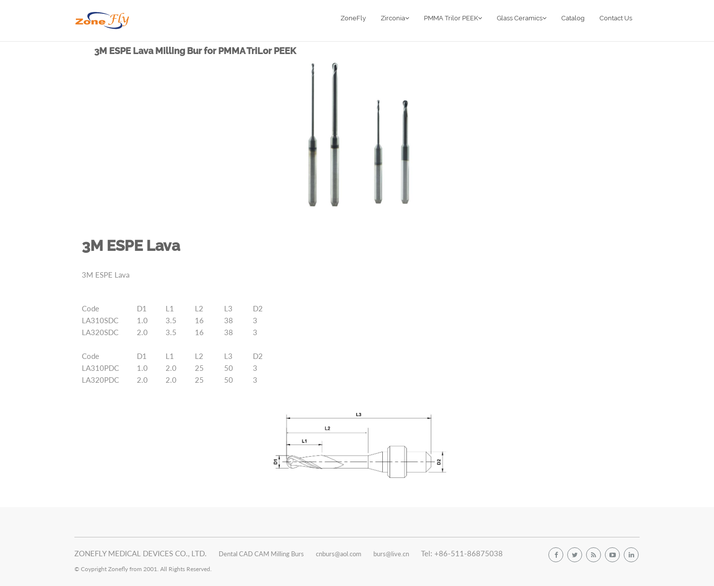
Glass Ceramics (521, 18)
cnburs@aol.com (338, 554)
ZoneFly (353, 18)
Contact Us (615, 18)
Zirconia (395, 18)
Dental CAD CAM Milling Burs (261, 554)
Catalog (573, 18)
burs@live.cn (391, 554)
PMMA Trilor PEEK (453, 18)
